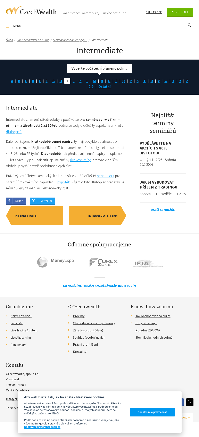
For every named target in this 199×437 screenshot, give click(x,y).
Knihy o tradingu (22, 317)
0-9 (90, 87)
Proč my (78, 317)
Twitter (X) (45, 202)
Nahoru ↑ (183, 419)
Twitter (189, 403)
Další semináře (163, 216)
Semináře (17, 324)
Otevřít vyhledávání (189, 25)
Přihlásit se (154, 12)
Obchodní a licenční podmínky (94, 324)
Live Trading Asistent (25, 332)
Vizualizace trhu (22, 339)
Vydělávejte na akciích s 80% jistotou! (155, 148)
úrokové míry (103, 161)
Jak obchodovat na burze (153, 317)
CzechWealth (31, 10)
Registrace (180, 12)
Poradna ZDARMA (147, 332)
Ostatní (104, 87)
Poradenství (19, 346)
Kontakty (79, 353)
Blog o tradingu (146, 324)
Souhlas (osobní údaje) (89, 339)
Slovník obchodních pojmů (154, 339)
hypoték (65, 183)
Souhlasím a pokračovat (152, 412)
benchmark (107, 177)
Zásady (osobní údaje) (88, 332)
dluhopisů (16, 132)
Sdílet (19, 202)
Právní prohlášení (85, 346)
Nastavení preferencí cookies (42, 426)
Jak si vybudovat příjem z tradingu (158, 186)
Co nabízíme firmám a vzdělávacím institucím (99, 287)
